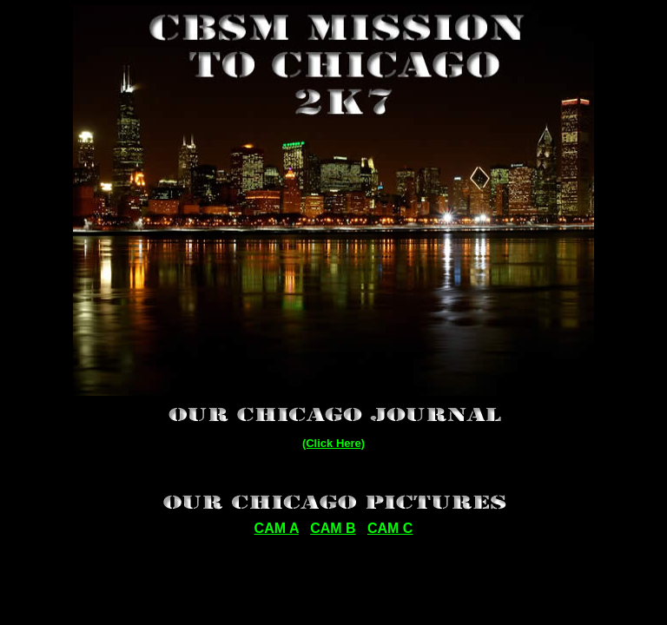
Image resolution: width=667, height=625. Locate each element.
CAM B (332, 528)
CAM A (276, 528)
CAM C (390, 528)
